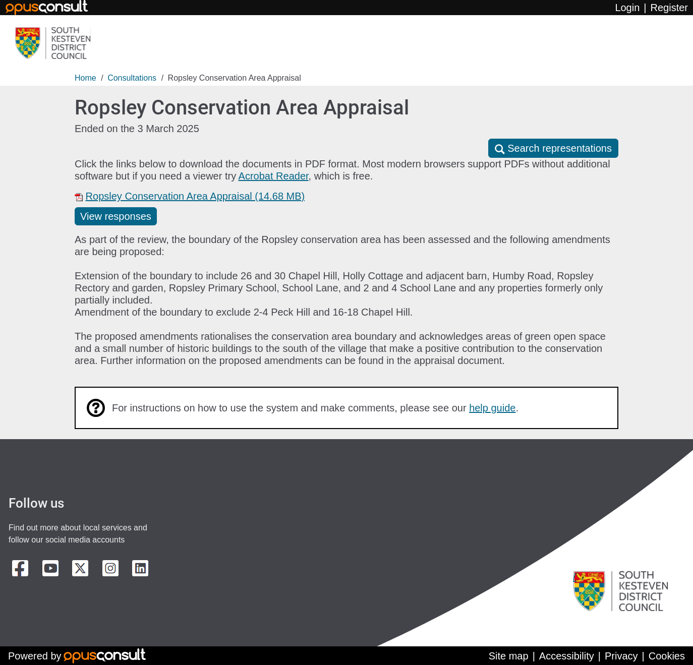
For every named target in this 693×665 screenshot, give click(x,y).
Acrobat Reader (274, 176)
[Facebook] (20, 568)
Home (85, 78)
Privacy (621, 655)
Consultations (131, 78)
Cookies (667, 655)
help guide (492, 407)
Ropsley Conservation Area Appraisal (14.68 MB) (195, 196)
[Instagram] (110, 568)
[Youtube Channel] (50, 568)
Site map (509, 655)
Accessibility (566, 655)
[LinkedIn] (140, 568)
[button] (553, 148)
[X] (80, 568)
